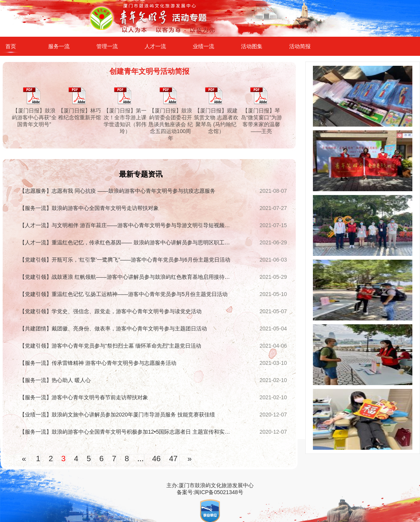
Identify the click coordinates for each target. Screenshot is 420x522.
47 (173, 458)
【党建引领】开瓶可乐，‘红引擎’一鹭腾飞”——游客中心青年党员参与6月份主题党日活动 (125, 260)
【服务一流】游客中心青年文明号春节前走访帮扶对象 (84, 397)
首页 (10, 46)
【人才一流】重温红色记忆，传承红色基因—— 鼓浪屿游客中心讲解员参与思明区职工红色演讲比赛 (126, 242)
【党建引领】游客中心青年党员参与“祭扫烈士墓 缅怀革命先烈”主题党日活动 (110, 346)
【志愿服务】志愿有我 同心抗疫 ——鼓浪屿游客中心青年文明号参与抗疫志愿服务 (117, 191)
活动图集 (251, 46)
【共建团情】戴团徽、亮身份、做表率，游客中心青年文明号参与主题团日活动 (113, 328)
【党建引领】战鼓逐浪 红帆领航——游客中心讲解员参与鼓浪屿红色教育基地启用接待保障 (126, 277)
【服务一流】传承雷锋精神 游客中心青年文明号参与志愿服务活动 (98, 363)
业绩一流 (203, 46)
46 (156, 458)
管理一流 (107, 46)
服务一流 (59, 46)
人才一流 (155, 46)
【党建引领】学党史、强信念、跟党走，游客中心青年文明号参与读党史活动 (111, 311)
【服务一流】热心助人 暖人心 (55, 380)
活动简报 (300, 46)
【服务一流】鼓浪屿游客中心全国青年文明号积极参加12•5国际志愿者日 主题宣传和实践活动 (126, 432)
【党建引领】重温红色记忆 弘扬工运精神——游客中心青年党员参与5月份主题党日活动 (124, 294)
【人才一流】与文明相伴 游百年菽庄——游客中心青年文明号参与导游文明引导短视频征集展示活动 (126, 225)
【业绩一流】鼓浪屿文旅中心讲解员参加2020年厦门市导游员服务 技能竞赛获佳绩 (117, 414)
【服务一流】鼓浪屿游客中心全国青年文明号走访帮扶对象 (89, 208)
